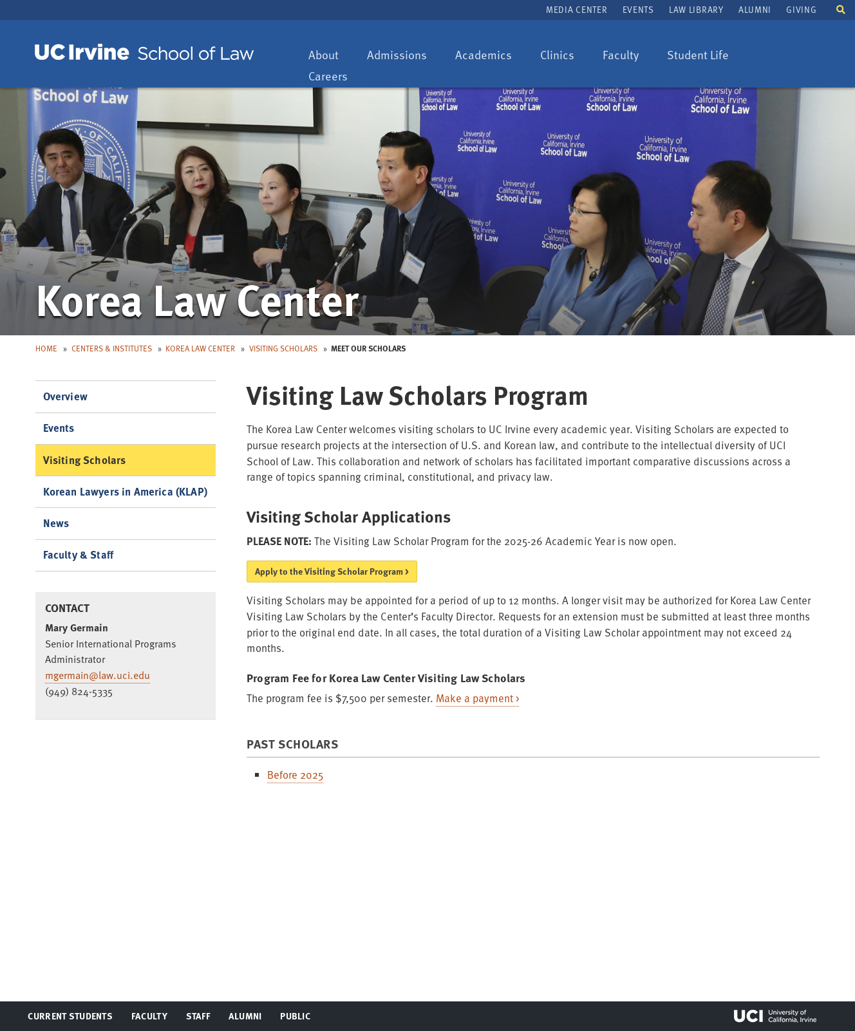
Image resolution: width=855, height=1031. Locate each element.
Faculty (627, 55)
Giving (801, 9)
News (56, 523)
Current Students (70, 1018)
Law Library (696, 9)
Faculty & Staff (78, 554)
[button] (841, 8)
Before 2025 (295, 774)
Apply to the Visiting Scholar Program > (332, 571)
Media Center (576, 9)
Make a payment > (477, 698)
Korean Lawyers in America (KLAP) (125, 491)
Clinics (563, 55)
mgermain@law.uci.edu (97, 675)
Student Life (697, 55)
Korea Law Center (200, 348)
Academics (483, 55)
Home (46, 348)
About (330, 55)
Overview (65, 396)
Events (638, 9)
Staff (201, 1018)
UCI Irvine (775, 1016)
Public (295, 1018)
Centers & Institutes (111, 348)
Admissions (396, 55)
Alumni (754, 9)
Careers (334, 77)
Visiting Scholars (283, 348)
